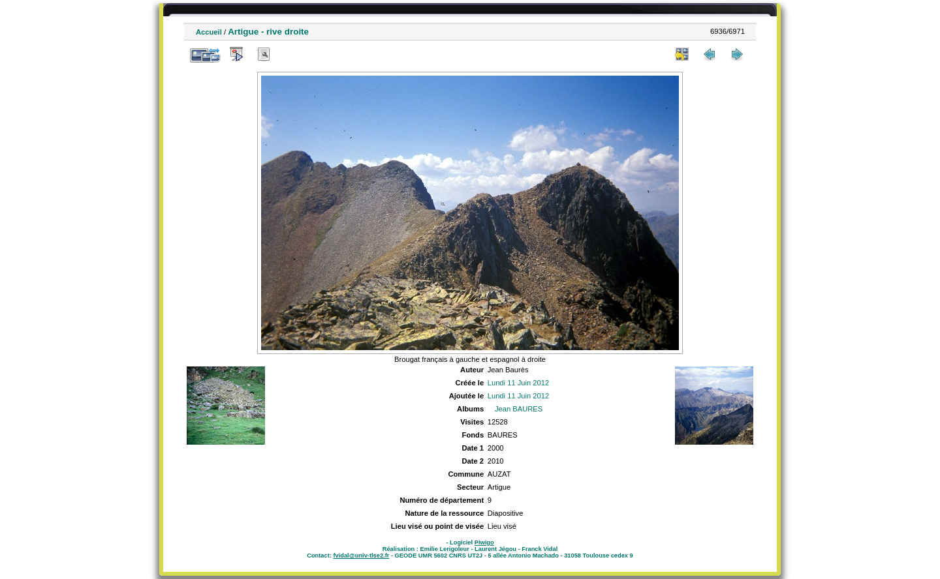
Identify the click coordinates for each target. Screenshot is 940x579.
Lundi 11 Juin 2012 (519, 383)
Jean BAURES (518, 409)
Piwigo (484, 542)
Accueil (209, 32)
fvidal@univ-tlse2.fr (361, 555)
